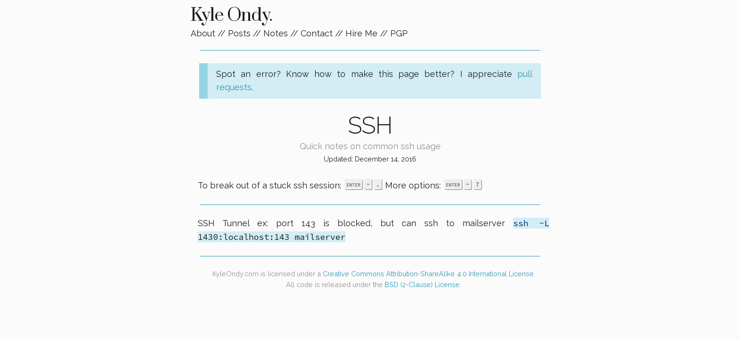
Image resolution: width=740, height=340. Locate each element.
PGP (399, 33)
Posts (239, 33)
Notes (275, 33)
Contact (317, 33)
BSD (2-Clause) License (422, 284)
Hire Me (361, 33)
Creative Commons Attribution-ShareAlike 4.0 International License (428, 274)
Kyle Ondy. (231, 15)
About (203, 33)
